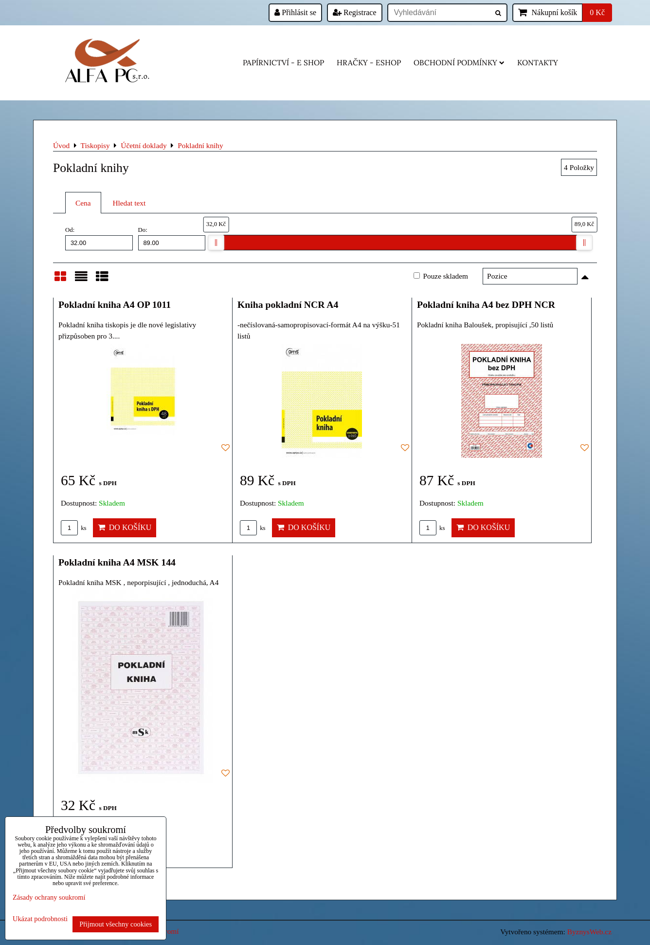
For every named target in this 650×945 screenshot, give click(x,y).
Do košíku (125, 527)
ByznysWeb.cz (589, 931)
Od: (99, 238)
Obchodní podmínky (459, 62)
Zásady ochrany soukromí (49, 897)
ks (74, 528)
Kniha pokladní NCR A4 (288, 304)
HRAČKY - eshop (369, 62)
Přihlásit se (295, 12)
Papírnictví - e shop (283, 62)
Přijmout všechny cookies (115, 924)
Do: (172, 238)
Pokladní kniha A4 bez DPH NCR (486, 304)
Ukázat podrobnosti (40, 919)
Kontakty (537, 62)
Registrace (355, 12)
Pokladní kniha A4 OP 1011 (114, 304)
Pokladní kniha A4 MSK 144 (117, 562)
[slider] (216, 242)
